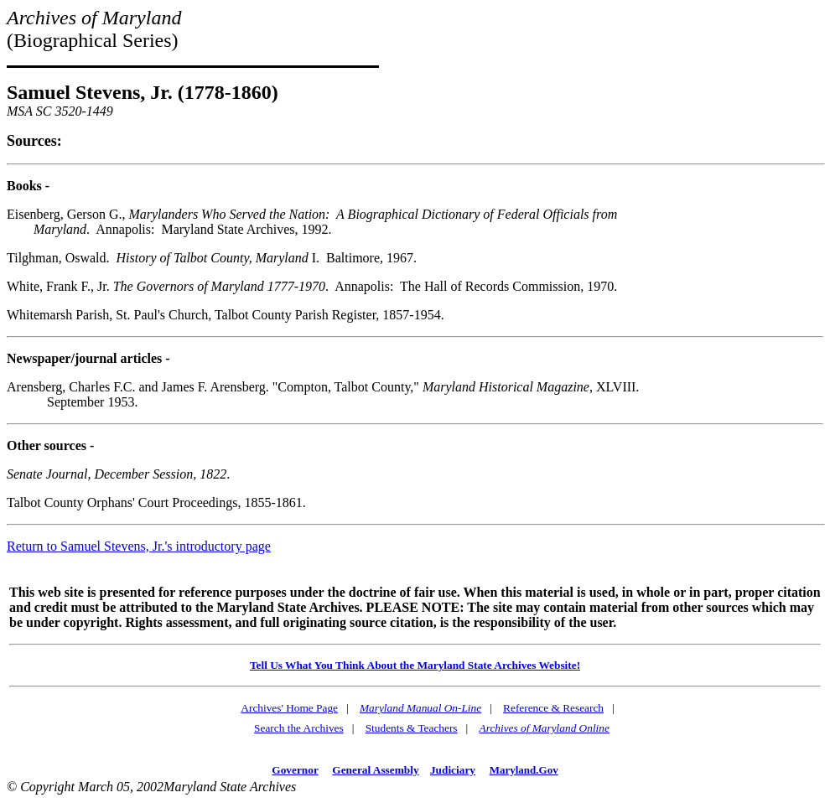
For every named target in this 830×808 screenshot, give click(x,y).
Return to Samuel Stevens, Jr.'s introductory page (139, 546)
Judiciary (452, 770)
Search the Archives (299, 728)
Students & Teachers (412, 728)
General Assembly (375, 770)
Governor (295, 770)
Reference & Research (553, 708)
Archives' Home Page (289, 708)
